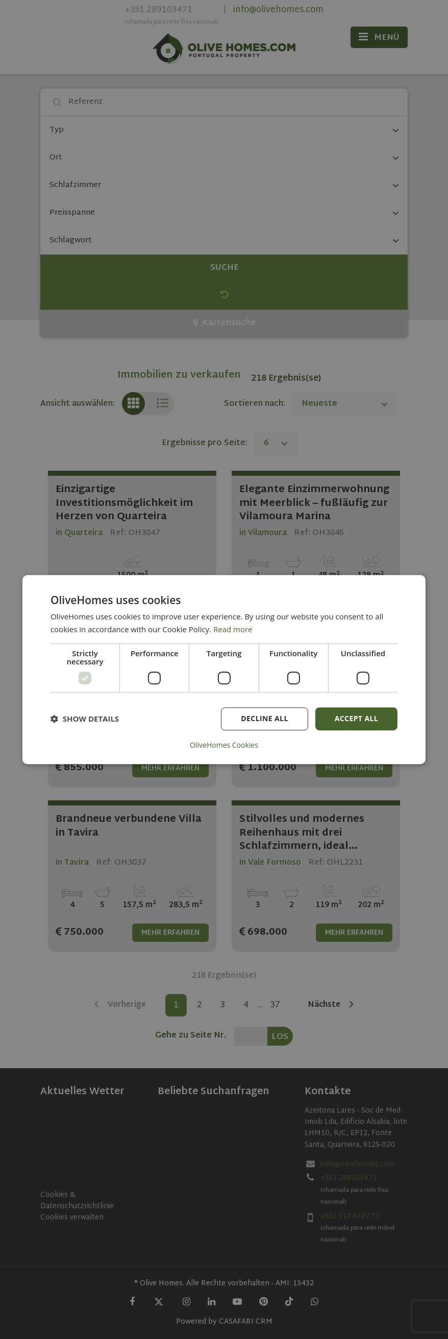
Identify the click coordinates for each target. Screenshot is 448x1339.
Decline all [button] (264, 718)
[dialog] (224, 669)
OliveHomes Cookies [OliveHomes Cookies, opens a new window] (224, 745)
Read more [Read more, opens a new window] (233, 629)
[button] (85, 718)
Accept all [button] (356, 718)
